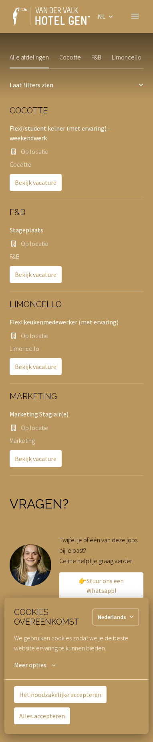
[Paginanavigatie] (135, 16)
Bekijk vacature (35, 182)
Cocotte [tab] (70, 57)
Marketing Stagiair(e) (39, 414)
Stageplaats (26, 230)
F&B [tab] (96, 57)
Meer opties (35, 665)
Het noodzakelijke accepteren (60, 695)
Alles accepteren (42, 716)
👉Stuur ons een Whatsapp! (101, 585)
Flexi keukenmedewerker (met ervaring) (64, 322)
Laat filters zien (76, 85)
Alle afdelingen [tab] (29, 57)
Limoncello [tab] (126, 57)
